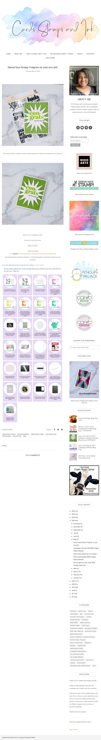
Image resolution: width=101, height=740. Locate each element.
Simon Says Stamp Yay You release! (85, 554)
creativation (75, 620)
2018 (73, 590)
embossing (74, 622)
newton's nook (90, 631)
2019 (73, 587)
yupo (94, 665)
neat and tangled (76, 631)
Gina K (90, 611)
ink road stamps (91, 628)
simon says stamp (37, 434)
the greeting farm (77, 654)
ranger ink (82, 645)
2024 (73, 514)
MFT (81, 614)
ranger (73, 645)
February (76, 575)
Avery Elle (82, 611)
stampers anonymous (78, 651)
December (76, 524)
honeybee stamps (76, 628)
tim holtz (89, 660)
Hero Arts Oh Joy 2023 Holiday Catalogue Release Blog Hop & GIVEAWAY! (88, 438)
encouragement (23, 434)
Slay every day (51, 434)
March (75, 572)
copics (88, 617)
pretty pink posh (76, 642)
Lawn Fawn (74, 614)
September (77, 530)
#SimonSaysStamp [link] (25, 254)
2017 (73, 594)
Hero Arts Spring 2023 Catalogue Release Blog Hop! (87, 447)
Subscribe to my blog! (78, 137)
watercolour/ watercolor (80, 665)
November (76, 527)
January (76, 578)
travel (72, 663)
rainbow (88, 642)
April (74, 568)
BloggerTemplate (30, 737)
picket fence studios (77, 640)
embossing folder (9, 434)
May (74, 539)
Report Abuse (73, 729)
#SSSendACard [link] (37, 254)
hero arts (85, 625)
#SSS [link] (11, 254)
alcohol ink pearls (77, 617)
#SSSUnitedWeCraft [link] (49, 254)
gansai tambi (75, 625)
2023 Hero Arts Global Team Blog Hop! (86, 457)
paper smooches (76, 634)
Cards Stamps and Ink (13, 737)
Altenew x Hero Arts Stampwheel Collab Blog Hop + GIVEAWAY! (87, 429)
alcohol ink (89, 614)
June (75, 536)
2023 (73, 517)
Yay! (24, 436)
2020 (73, 584)
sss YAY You (17, 436)
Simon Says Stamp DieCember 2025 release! (84, 402)
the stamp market (76, 657)
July (74, 533)
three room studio (77, 660)
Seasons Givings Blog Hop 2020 (88, 419)
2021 (73, 581)
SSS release (7, 436)
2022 (73, 520)
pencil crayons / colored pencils (82, 637)
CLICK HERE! (39, 265)
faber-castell (85, 622)
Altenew (73, 611)
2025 (73, 511)
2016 (73, 597)
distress (85, 620)
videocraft (81, 663)
